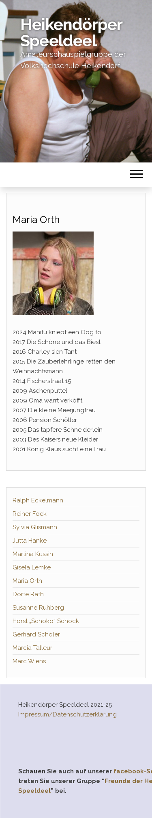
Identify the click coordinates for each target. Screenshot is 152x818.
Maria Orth (27, 580)
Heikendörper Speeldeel (71, 32)
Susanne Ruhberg (38, 607)
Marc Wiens (29, 661)
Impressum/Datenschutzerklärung (67, 714)
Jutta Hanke (30, 540)
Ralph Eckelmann (38, 500)
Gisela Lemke (32, 567)
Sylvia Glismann (35, 527)
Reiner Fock (30, 513)
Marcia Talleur (32, 647)
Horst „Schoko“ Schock (46, 621)
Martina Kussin (33, 554)
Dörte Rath (28, 594)
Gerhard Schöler (36, 634)
